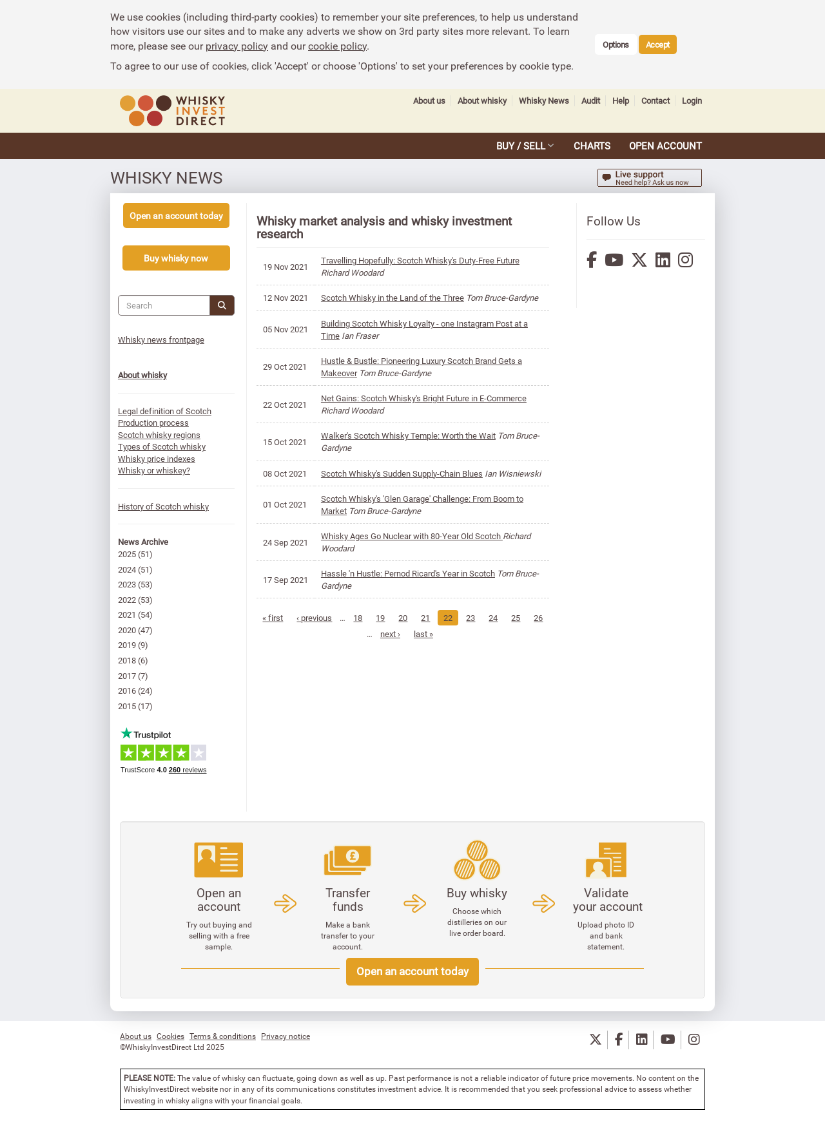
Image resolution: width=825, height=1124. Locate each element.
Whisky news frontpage (164, 339)
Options (616, 44)
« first (286, 618)
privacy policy (237, 46)
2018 (130, 660)
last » (436, 634)
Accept (658, 44)
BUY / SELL (520, 145)
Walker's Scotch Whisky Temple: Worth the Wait (411, 435)
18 (371, 618)
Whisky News (544, 100)
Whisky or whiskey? (157, 470)
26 (367, 634)
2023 (130, 584)
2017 (130, 675)
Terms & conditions (222, 1036)
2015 (130, 706)
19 (393, 618)
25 (529, 618)
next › (403, 634)
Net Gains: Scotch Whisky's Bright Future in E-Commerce (426, 398)
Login (692, 100)
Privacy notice (285, 1036)
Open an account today (412, 971)
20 (416, 618)
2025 (130, 554)
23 (484, 618)
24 (506, 618)
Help (620, 100)
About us (429, 100)
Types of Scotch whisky (164, 446)
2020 (130, 630)
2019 (130, 645)
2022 (130, 599)
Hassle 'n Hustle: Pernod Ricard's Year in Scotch (411, 573)
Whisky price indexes (159, 458)
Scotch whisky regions (162, 435)
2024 (130, 569)
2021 (130, 614)
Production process (156, 422)
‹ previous (327, 618)
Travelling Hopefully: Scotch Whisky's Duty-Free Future (423, 260)
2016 (130, 690)
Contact (655, 100)
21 (438, 618)
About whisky (482, 100)
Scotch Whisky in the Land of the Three (395, 297)
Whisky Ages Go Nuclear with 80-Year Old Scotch (414, 536)
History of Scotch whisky (166, 506)
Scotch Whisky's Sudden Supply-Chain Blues (404, 473)
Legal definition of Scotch (167, 411)
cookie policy (337, 46)
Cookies (170, 1036)
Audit (590, 100)
